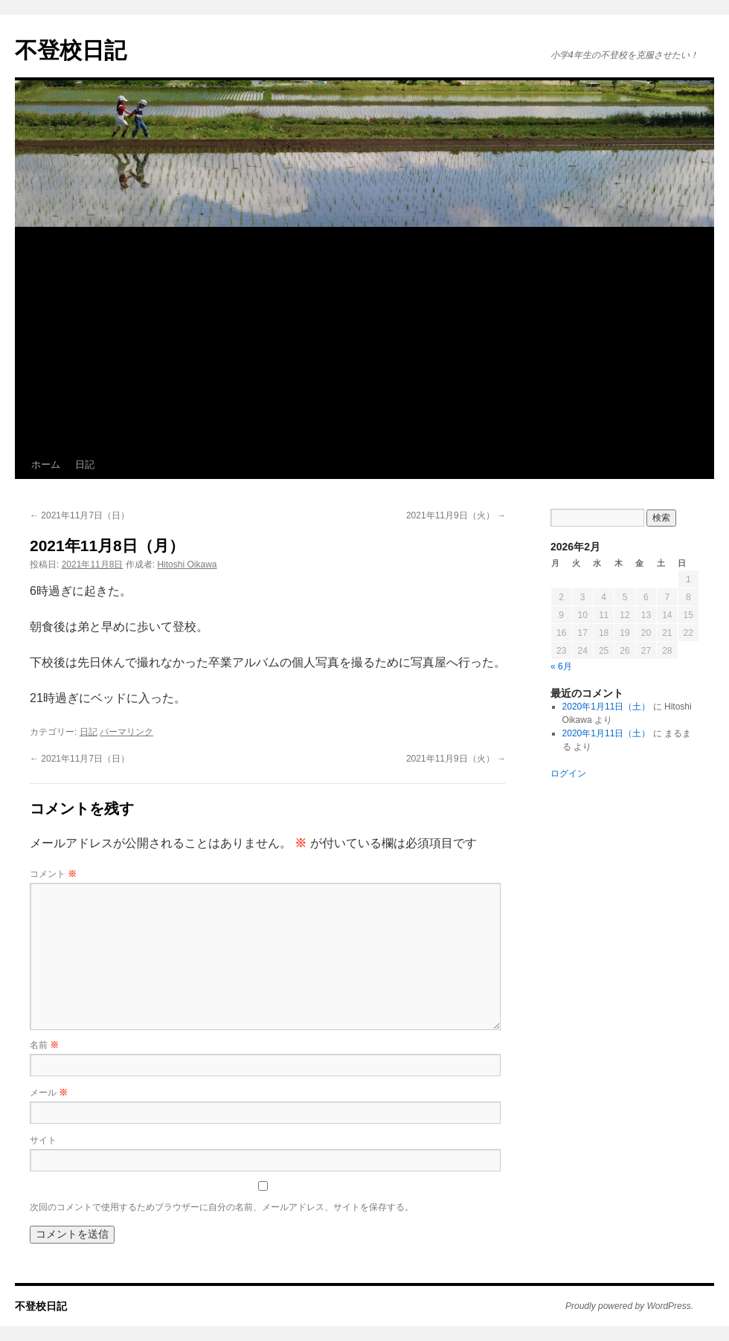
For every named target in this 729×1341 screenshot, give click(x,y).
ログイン (568, 773)
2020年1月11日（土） (606, 706)
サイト (43, 1140)
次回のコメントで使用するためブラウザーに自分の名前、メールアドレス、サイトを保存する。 (222, 1207)
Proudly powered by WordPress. (629, 1306)
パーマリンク (126, 732)
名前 (44, 1045)
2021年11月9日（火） (456, 515)
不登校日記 (70, 50)
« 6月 (561, 666)
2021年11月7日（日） (79, 515)
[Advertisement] (364, 339)
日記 (84, 464)
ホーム (45, 464)
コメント (53, 874)
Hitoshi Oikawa (186, 564)
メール (49, 1092)
